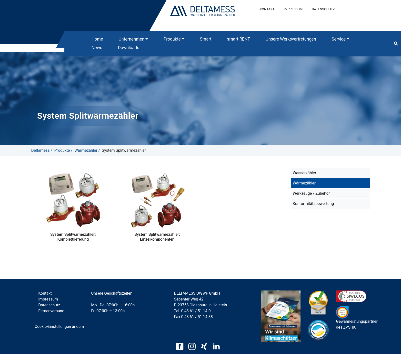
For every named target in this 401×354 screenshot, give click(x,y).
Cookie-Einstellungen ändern (59, 326)
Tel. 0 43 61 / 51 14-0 (192, 311)
